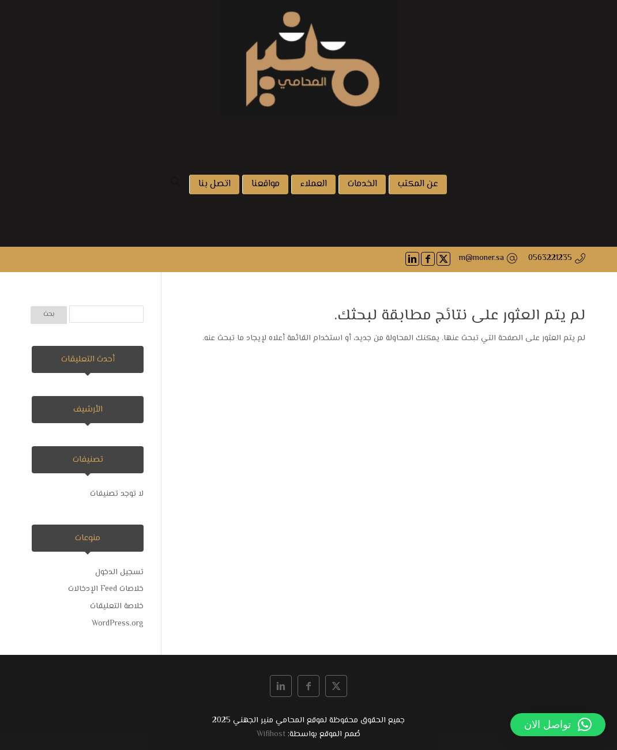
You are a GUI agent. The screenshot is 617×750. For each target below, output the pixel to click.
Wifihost (271, 734)
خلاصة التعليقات (117, 606)
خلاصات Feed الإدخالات (106, 589)
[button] (557, 724)
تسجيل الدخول (119, 572)
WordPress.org (118, 623)
